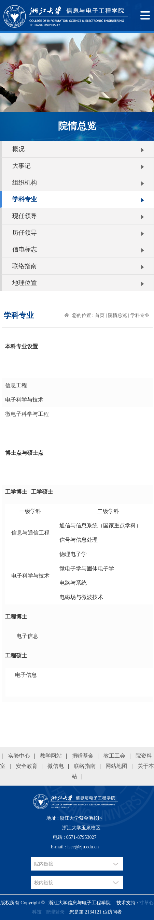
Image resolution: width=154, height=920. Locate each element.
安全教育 (27, 766)
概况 (18, 149)
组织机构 (24, 182)
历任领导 (24, 232)
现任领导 (24, 216)
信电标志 (24, 249)
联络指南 (24, 266)
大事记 (21, 165)
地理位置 (24, 282)
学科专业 (24, 199)
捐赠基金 (83, 756)
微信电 (55, 766)
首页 (99, 315)
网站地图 (116, 766)
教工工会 (114, 756)
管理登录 (55, 912)
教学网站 (51, 756)
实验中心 (19, 756)
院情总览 (117, 315)
